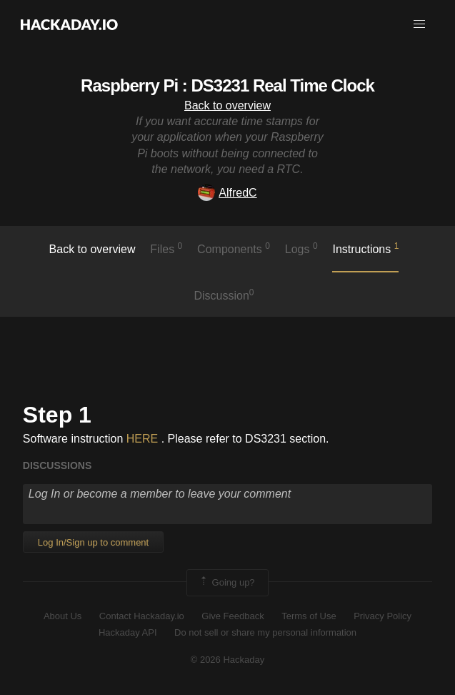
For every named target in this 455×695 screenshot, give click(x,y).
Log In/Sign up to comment (93, 542)
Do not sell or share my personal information (265, 632)
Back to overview (227, 105)
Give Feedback (232, 616)
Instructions (365, 248)
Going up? (226, 583)
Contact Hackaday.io (141, 616)
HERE (142, 439)
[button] (419, 24)
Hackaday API (128, 632)
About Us (62, 616)
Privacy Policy (382, 616)
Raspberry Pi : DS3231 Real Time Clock (227, 85)
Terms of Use (308, 616)
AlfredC (227, 193)
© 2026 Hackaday (228, 659)
